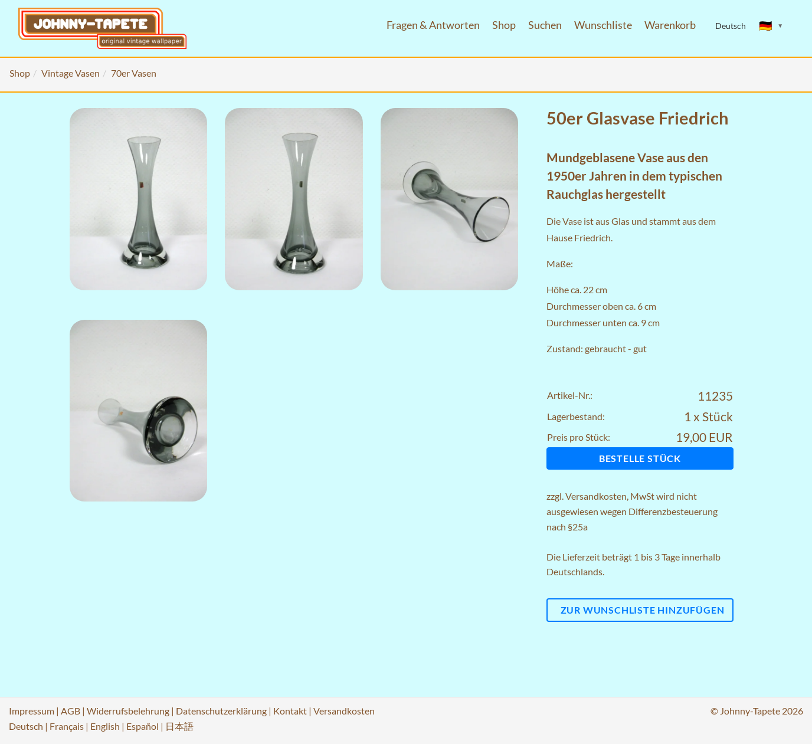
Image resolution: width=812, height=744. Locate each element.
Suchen (545, 25)
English (105, 726)
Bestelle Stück (640, 458)
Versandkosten (596, 496)
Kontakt (290, 710)
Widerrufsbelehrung (128, 710)
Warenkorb (670, 25)
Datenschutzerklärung (221, 710)
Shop (504, 25)
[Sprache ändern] (771, 26)
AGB (70, 710)
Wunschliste (603, 25)
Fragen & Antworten (433, 25)
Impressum (31, 710)
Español (142, 726)
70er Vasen (133, 72)
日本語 (179, 726)
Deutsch (26, 726)
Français (67, 726)
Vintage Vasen (70, 72)
